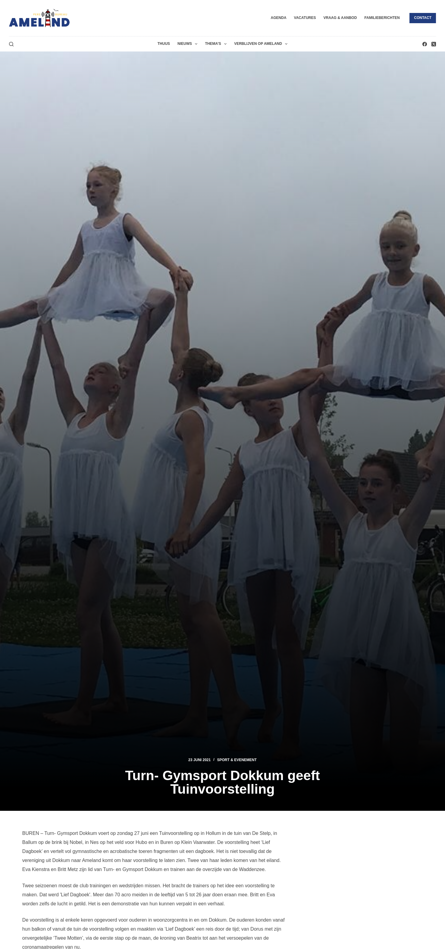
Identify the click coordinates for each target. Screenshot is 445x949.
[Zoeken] (11, 44)
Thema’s (217, 44)
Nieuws (188, 44)
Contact (422, 18)
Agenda (279, 18)
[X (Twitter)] (433, 44)
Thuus (164, 44)
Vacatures (305, 18)
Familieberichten (382, 18)
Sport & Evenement (237, 760)
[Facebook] (424, 44)
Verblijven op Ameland (262, 44)
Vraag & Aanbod (340, 18)
